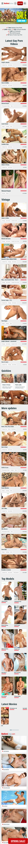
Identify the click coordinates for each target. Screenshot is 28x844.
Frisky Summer (16, 530)
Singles (3, 126)
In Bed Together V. (6, 342)
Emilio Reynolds (6, 639)
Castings (7, 126)
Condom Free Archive (15, 227)
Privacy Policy (9, 813)
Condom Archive (14, 220)
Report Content (17, 811)
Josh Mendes (6, 602)
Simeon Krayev (6, 675)
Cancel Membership (6, 795)
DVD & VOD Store (22, 795)
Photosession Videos (6, 106)
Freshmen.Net (21, 791)
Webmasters (21, 793)
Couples (12, 428)
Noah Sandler (6, 693)
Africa (9, 387)
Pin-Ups (3, 193)
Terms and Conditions (7, 798)
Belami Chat (21, 798)
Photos (7, 193)
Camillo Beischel (6, 730)
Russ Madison (6, 620)
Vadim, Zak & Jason (20, 342)
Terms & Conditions (17, 813)
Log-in (2, 791)
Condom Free (4, 65)
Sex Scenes (10, 65)
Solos (12, 106)
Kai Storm (5, 657)
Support (3, 793)
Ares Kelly (5, 712)
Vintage (3, 220)
